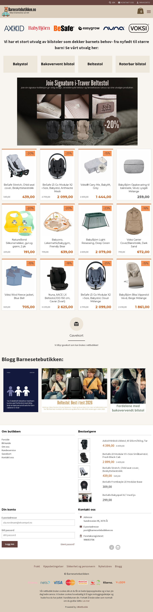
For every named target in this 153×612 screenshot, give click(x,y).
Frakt (37, 566)
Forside (5, 439)
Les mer (86, 600)
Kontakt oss (8, 457)
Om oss (5, 446)
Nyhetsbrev (105, 566)
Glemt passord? (68, 544)
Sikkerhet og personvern (81, 566)
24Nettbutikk (82, 607)
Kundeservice (9, 450)
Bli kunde (6, 443)
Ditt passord (8, 530)
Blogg (118, 566)
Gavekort (6, 453)
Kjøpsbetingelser (53, 566)
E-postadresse (9, 517)
